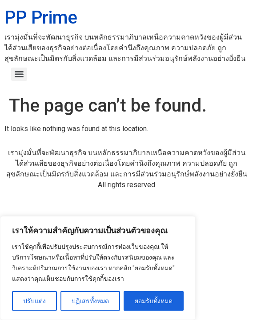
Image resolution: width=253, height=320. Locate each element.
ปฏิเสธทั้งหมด (90, 300)
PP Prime (40, 17)
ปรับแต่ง (34, 300)
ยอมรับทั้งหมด (154, 300)
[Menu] (19, 74)
